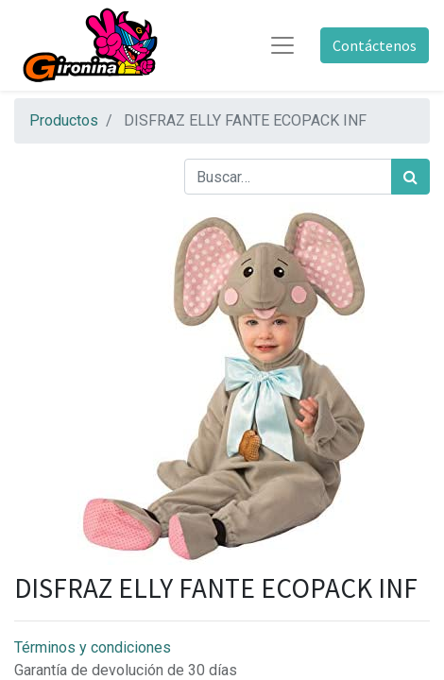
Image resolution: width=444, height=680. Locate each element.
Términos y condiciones (92, 647)
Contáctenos (375, 45)
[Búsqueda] (410, 177)
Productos (63, 120)
